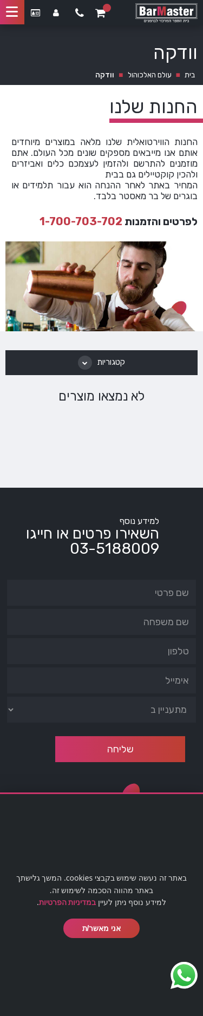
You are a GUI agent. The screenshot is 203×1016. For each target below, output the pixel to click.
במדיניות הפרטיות (67, 902)
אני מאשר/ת (101, 928)
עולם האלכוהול (150, 75)
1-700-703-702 (81, 221)
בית (190, 75)
